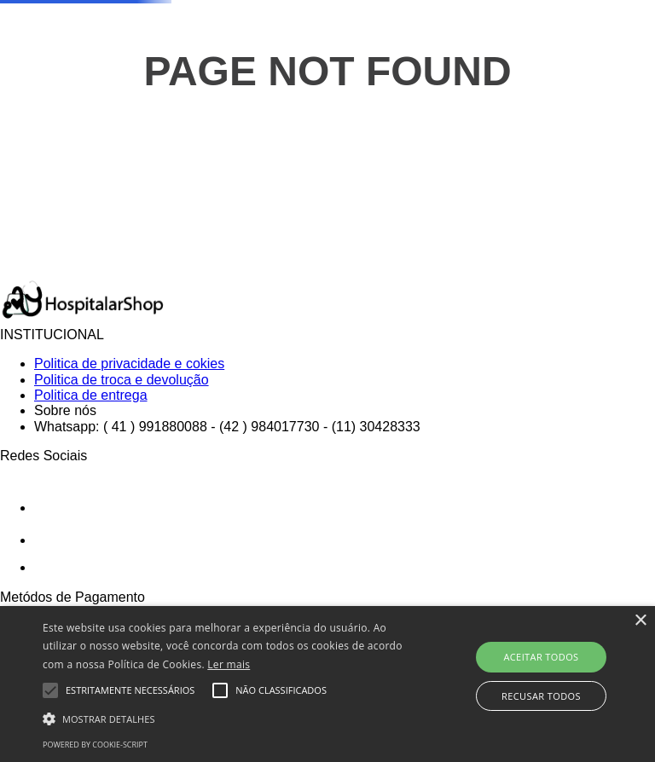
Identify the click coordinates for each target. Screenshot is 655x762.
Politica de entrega (91, 395)
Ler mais (228, 664)
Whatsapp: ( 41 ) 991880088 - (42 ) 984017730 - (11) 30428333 (227, 426)
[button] (228, 717)
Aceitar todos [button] (540, 656)
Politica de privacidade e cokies (129, 363)
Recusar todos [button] (541, 696)
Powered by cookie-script (95, 744)
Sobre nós (65, 410)
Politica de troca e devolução (121, 379)
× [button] (640, 621)
